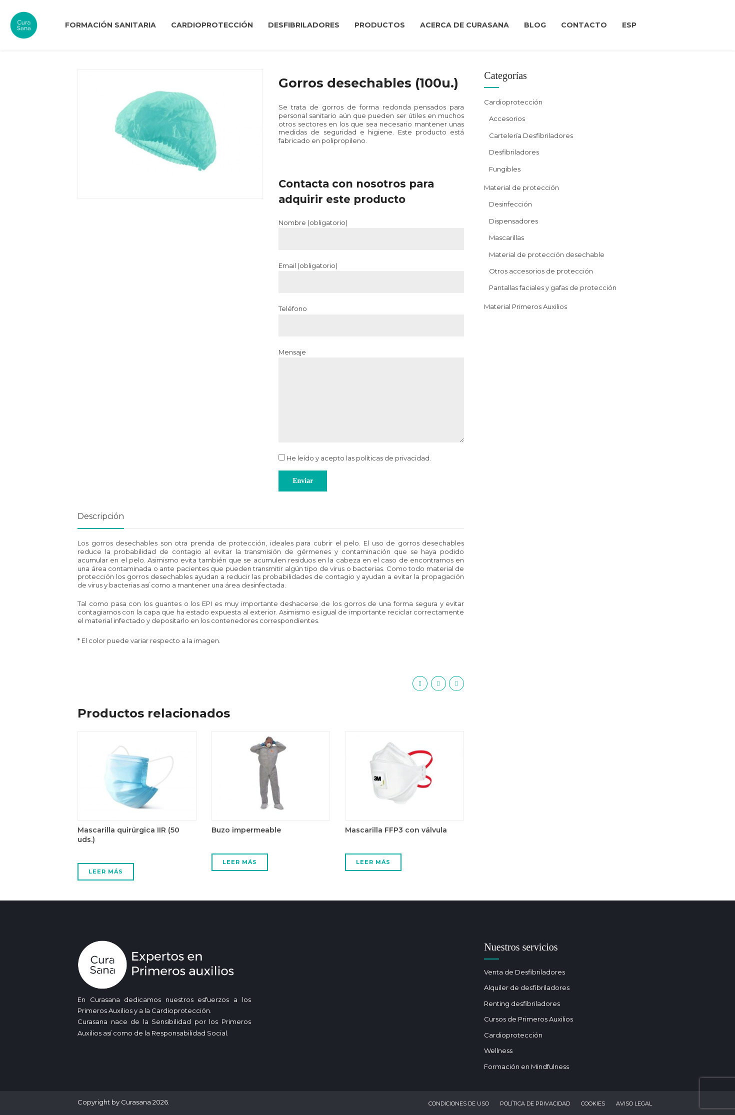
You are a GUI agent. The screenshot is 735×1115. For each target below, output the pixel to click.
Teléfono (292, 308)
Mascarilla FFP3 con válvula (396, 830)
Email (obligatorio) (308, 266)
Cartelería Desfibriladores (531, 136)
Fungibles (504, 169)
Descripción (101, 516)
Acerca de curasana (464, 25)
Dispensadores (513, 221)
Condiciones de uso (458, 1103)
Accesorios (507, 118)
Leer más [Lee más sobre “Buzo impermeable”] (239, 862)
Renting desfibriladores (522, 1004)
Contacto (584, 25)
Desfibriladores (304, 25)
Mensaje (292, 352)
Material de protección (521, 188)
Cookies (593, 1103)
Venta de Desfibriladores (524, 972)
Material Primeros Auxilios (525, 306)
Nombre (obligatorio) (313, 222)
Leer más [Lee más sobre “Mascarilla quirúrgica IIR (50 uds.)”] (105, 871)
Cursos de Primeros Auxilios (528, 1019)
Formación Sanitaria (110, 25)
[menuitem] (629, 25)
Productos (379, 25)
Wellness (498, 1050)
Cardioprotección (212, 25)
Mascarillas (506, 238)
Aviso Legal (634, 1103)
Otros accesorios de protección (541, 271)
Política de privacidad (535, 1103)
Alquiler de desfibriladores (527, 988)
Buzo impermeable (246, 830)
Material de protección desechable (546, 254)
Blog (535, 25)
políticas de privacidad (393, 458)
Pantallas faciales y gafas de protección (552, 288)
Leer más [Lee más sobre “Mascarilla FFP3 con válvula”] (373, 862)
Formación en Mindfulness (526, 1066)
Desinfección (510, 204)
